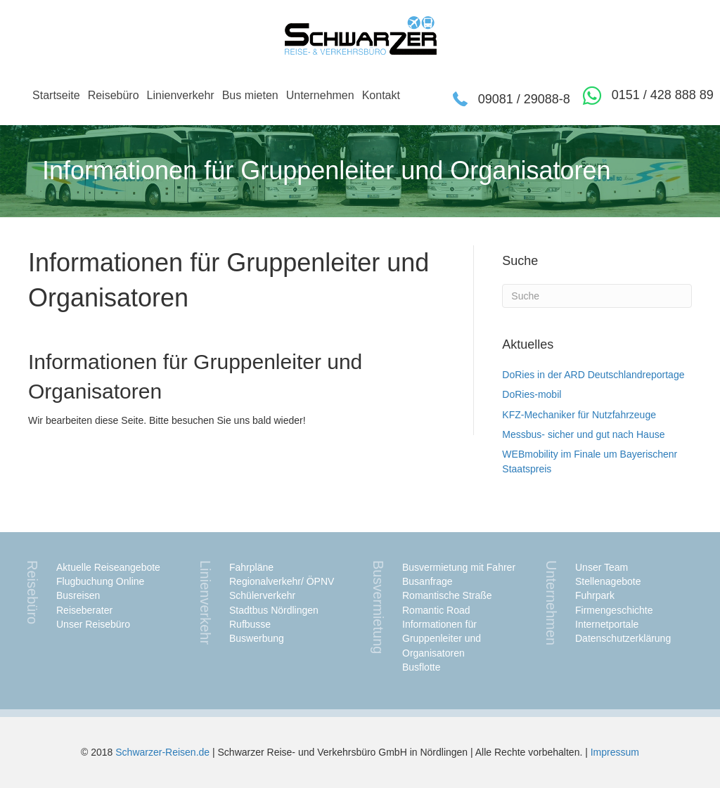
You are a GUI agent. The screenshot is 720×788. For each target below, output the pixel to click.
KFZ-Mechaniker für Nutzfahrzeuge (579, 414)
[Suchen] (597, 296)
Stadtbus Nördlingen (274, 610)
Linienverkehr (205, 602)
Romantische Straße (447, 595)
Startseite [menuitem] (56, 95)
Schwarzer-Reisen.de (162, 752)
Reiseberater (84, 610)
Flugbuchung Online (100, 581)
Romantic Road (436, 610)
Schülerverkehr (262, 595)
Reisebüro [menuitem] (113, 95)
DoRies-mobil (531, 394)
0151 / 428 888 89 (663, 95)
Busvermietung (378, 607)
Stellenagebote (608, 581)
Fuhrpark (595, 595)
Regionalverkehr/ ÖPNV (281, 581)
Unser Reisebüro (93, 624)
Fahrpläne (251, 567)
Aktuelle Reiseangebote (108, 567)
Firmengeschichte (614, 610)
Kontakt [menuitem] (381, 95)
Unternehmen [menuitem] (320, 95)
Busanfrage (427, 581)
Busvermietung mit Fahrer (458, 567)
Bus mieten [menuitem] (250, 95)
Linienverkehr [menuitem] (180, 95)
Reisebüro (32, 592)
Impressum (615, 752)
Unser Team (601, 567)
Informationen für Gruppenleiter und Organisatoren (441, 639)
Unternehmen (551, 602)
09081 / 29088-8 (524, 99)
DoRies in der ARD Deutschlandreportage (593, 374)
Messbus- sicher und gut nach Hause (583, 434)
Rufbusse (250, 624)
